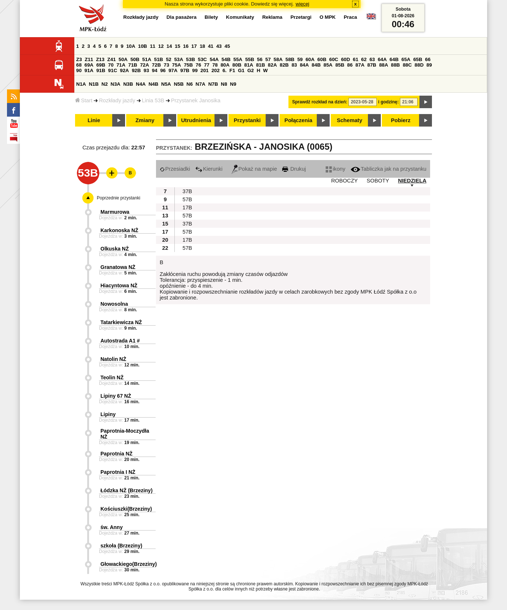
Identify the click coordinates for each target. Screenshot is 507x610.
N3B (128, 84)
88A (383, 65)
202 (216, 70)
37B (187, 191)
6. (225, 70)
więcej (302, 4)
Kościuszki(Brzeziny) (126, 509)
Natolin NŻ (113, 359)
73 (166, 65)
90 (79, 70)
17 (194, 46)
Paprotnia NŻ (116, 454)
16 (186, 46)
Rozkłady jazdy (117, 100)
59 (300, 59)
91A (89, 70)
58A (278, 59)
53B (190, 59)
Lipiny (108, 414)
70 (111, 65)
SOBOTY (377, 181)
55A (237, 59)
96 (163, 70)
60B (322, 59)
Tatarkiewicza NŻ (121, 322)
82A (272, 65)
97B (184, 70)
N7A (201, 84)
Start (83, 100)
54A (214, 59)
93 (146, 70)
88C (407, 65)
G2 (250, 70)
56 (260, 59)
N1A (81, 84)
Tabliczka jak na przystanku (388, 169)
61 (355, 59)
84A (304, 65)
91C (112, 70)
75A (176, 65)
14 (169, 46)
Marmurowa (115, 212)
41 (210, 46)
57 (268, 59)
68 (79, 65)
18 (202, 46)
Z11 (89, 59)
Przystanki (247, 120)
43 (219, 46)
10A (130, 46)
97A (173, 70)
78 (215, 65)
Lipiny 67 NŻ (115, 396)
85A (327, 65)
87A (359, 65)
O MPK (328, 17)
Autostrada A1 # (120, 341)
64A (382, 59)
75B (188, 65)
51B (158, 59)
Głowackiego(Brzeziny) (128, 564)
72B (156, 65)
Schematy (349, 120)
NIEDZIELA (412, 181)
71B (132, 65)
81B (260, 65)
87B (371, 65)
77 (206, 65)
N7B (213, 84)
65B (417, 59)
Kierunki (209, 169)
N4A (141, 84)
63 (372, 59)
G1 (241, 70)
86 (350, 65)
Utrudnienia (196, 120)
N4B (154, 84)
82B (284, 65)
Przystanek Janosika (195, 100)
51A (146, 59)
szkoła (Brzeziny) (121, 546)
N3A (116, 84)
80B (237, 65)
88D (419, 65)
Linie (94, 120)
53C (202, 59)
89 (429, 65)
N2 (105, 84)
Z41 (111, 59)
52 (168, 59)
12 (161, 46)
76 (198, 65)
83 (294, 65)
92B (136, 70)
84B (316, 65)
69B (100, 65)
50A (122, 59)
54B (225, 59)
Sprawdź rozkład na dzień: (319, 101)
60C (333, 59)
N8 (224, 84)
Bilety (211, 17)
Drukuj (294, 169)
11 (152, 46)
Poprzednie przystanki (118, 198)
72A (144, 65)
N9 (233, 84)
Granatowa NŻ (117, 267)
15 (177, 46)
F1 (232, 70)
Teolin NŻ (112, 377)
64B (394, 59)
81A (248, 65)
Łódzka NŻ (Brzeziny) (126, 490)
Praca (350, 17)
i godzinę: (388, 101)
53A (178, 59)
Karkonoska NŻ (119, 230)
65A (405, 59)
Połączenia (298, 120)
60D (345, 59)
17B (187, 207)
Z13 (100, 59)
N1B (94, 84)
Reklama (272, 17)
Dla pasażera (182, 17)
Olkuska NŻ (114, 249)
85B (339, 65)
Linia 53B (153, 100)
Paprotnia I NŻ (117, 472)
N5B (179, 84)
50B (134, 59)
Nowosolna (114, 304)
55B (249, 59)
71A (120, 65)
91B (100, 70)
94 (154, 70)
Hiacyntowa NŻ (118, 285)
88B (395, 65)
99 (195, 70)
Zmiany (144, 120)
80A (224, 65)
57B (187, 199)
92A (124, 70)
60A (309, 59)
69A (89, 65)
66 (427, 59)
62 (364, 59)
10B (142, 46)
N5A (166, 84)
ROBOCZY (344, 181)
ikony (335, 169)
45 (227, 46)
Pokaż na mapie (254, 169)
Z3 (79, 59)
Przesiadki (175, 169)
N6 (190, 84)
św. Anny (111, 527)
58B (290, 59)
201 (205, 70)
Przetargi (300, 17)
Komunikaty (240, 17)
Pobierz (401, 120)
